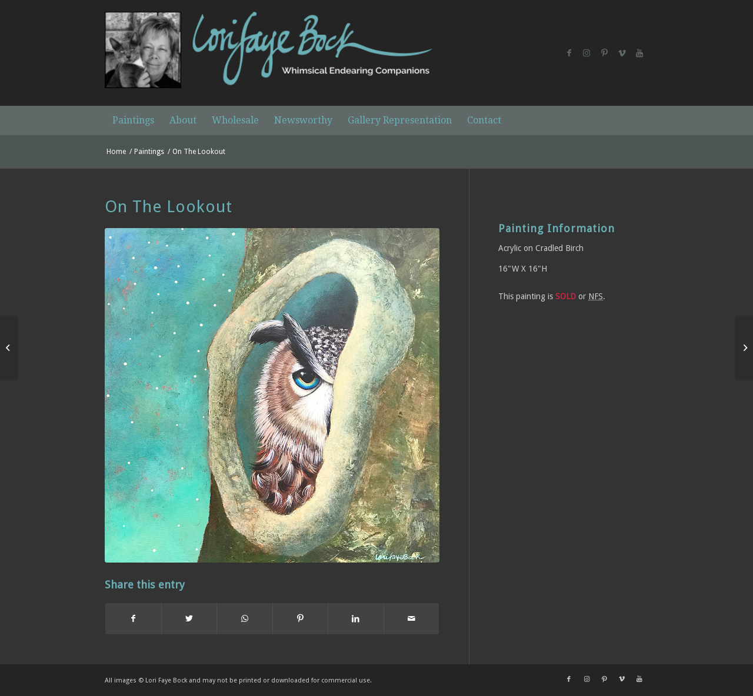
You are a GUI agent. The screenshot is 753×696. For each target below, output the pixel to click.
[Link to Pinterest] (604, 53)
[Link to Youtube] (639, 53)
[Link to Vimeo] (622, 53)
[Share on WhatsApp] (244, 618)
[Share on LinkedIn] (356, 618)
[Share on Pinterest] (300, 618)
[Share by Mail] (411, 618)
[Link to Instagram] (586, 53)
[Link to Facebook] (569, 53)
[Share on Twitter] (189, 618)
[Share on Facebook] (133, 618)
